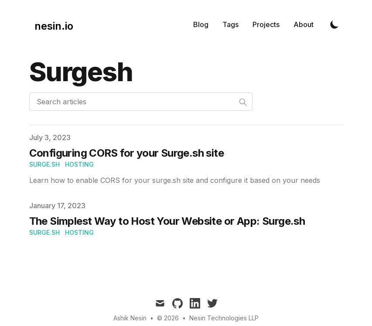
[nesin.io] (51, 24)
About (304, 24)
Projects (266, 24)
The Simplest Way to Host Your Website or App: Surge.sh (167, 221)
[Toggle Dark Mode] (334, 24)
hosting (79, 164)
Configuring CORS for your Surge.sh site (126, 153)
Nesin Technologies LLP (224, 318)
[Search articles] (141, 102)
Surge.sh (44, 164)
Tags (230, 24)
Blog (200, 24)
